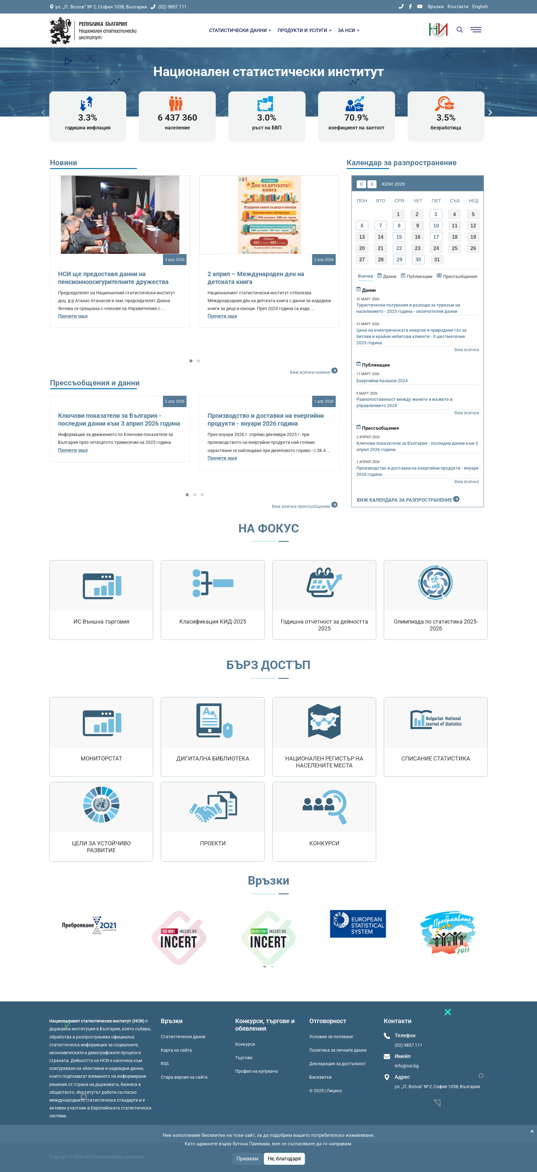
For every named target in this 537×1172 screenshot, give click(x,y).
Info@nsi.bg (407, 1065)
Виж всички (466, 349)
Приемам (247, 1159)
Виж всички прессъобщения (305, 505)
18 (455, 237)
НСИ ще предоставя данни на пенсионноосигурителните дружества (113, 278)
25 (455, 248)
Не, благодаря (284, 1159)
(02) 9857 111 (169, 7)
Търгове (243, 1057)
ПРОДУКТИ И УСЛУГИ (305, 30)
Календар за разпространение (402, 162)
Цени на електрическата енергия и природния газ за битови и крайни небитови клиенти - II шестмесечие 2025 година (411, 336)
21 (380, 248)
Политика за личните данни (337, 1050)
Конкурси (245, 1044)
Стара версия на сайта (184, 1077)
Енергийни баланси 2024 (382, 380)
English (480, 6)
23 (417, 248)
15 (399, 237)
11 (455, 225)
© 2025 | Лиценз (325, 1090)
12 (473, 225)
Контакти (458, 6)
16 (417, 237)
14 (380, 237)
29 (399, 259)
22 (399, 248)
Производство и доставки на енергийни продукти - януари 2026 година (266, 419)
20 (362, 248)
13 (362, 237)
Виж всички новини (314, 370)
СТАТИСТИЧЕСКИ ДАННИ (240, 30)
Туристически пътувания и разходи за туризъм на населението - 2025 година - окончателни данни (408, 308)
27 (362, 259)
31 (437, 259)
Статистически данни (183, 1036)
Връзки (436, 6)
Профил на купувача (256, 1071)
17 (436, 237)
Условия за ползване (331, 1036)
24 (436, 248)
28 (381, 259)
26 (473, 248)
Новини (63, 162)
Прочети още (73, 316)
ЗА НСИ (349, 30)
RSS (165, 1063)
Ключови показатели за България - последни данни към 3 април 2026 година (119, 419)
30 (418, 259)
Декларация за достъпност (337, 1063)
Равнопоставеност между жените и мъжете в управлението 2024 (404, 402)
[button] (191, 361)
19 (473, 237)
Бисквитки (320, 1077)
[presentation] (43, 113)
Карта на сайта (176, 1050)
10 (436, 225)
